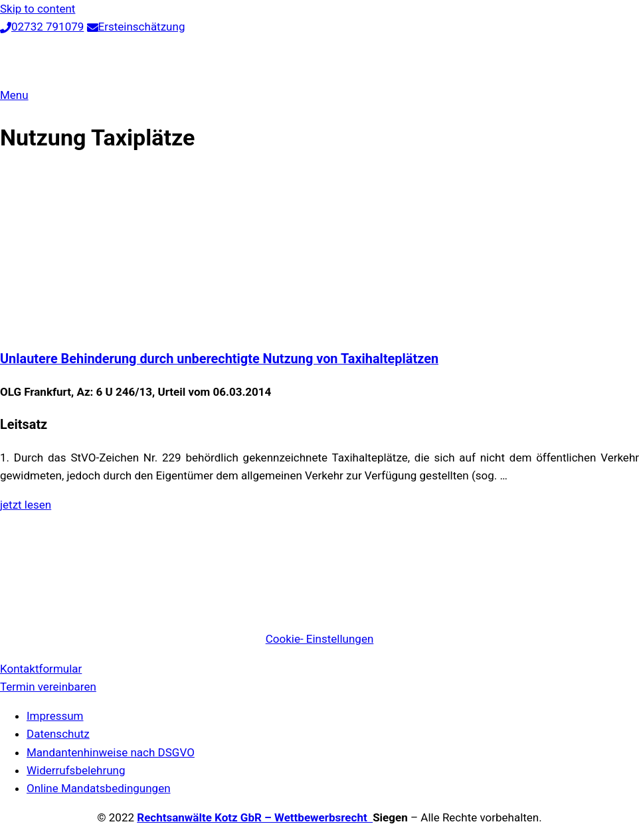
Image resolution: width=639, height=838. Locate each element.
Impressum (55, 715)
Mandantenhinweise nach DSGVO (111, 752)
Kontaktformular (41, 668)
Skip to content (37, 8)
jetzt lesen (25, 504)
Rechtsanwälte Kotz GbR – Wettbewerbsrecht (255, 817)
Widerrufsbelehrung (76, 770)
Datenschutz (58, 733)
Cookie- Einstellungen (320, 638)
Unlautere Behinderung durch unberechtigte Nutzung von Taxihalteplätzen (219, 359)
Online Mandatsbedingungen (99, 788)
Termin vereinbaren (48, 686)
